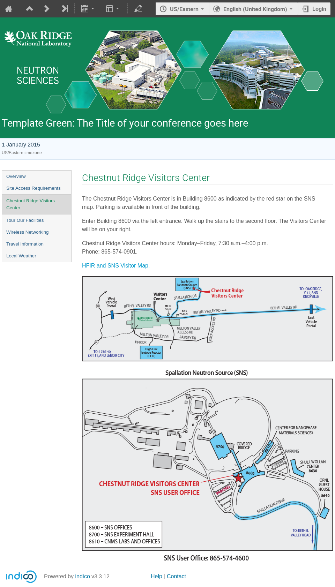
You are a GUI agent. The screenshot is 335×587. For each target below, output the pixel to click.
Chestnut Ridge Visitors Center (30, 204)
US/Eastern (184, 9)
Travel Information (25, 244)
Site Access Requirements (33, 188)
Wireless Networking (27, 232)
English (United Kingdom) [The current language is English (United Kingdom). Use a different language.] (255, 9)
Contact (176, 576)
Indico (82, 576)
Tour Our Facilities (25, 220)
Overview (16, 176)
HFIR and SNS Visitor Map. (116, 266)
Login (319, 9)
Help (156, 576)
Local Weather (21, 255)
